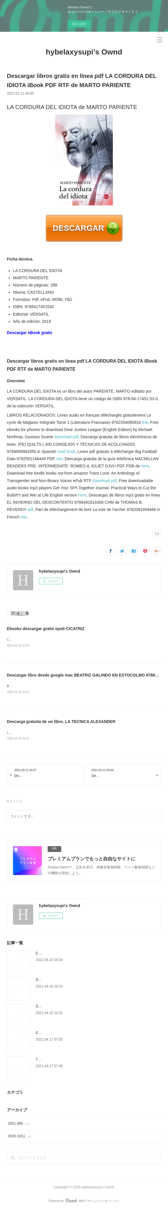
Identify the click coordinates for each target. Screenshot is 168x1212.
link (145, 422)
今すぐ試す (79, 24)
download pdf (66, 436)
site (59, 458)
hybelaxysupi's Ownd (84, 52)
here (145, 466)
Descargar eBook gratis (29, 332)
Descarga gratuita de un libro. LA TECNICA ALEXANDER (61, 722)
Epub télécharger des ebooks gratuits (64, 1034)
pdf (30, 509)
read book (66, 451)
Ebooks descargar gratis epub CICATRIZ (46, 628)
